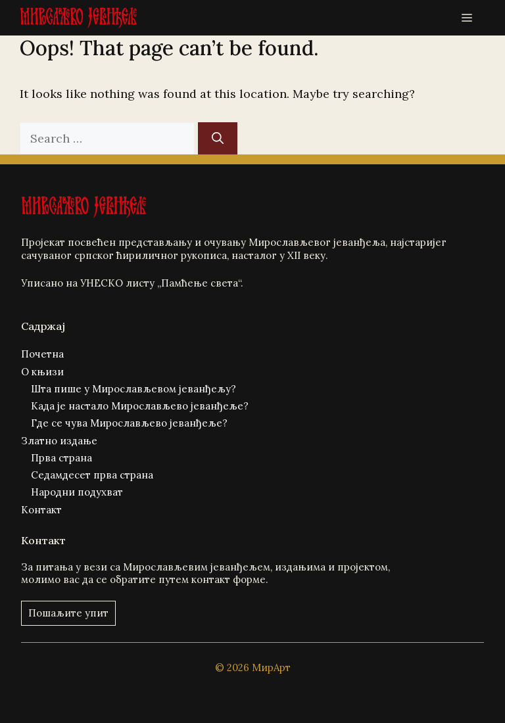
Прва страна (61, 458)
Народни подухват (77, 492)
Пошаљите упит (68, 613)
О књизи (42, 371)
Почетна (42, 354)
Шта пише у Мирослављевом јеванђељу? (133, 389)
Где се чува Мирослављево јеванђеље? (129, 423)
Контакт (41, 509)
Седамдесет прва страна (92, 475)
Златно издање (59, 440)
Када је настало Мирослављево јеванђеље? (140, 406)
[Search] (217, 138)
